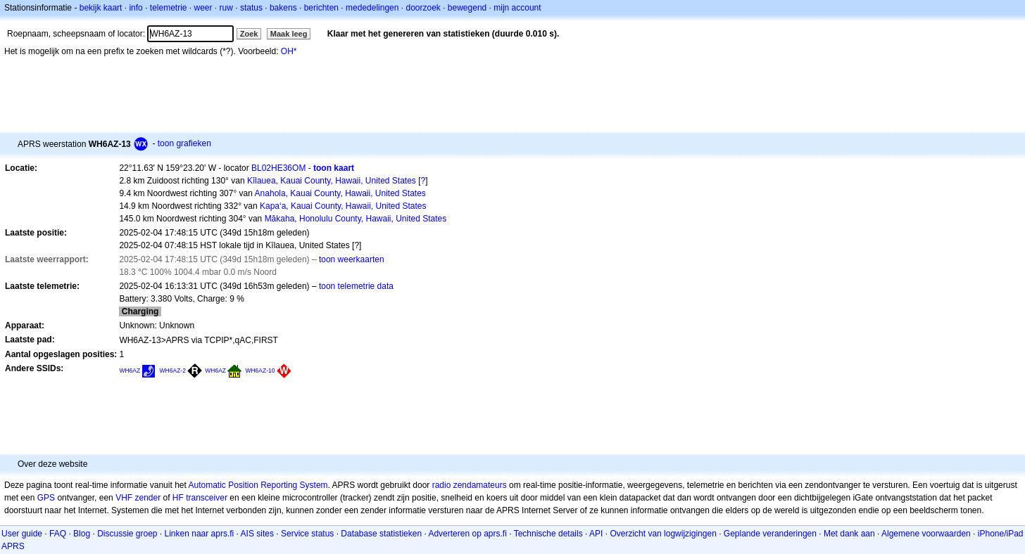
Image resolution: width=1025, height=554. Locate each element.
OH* (289, 51)
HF (178, 498)
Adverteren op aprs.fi (467, 534)
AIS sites (257, 534)
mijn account (517, 8)
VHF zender (138, 498)
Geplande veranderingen (770, 534)
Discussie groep (127, 534)
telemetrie (168, 8)
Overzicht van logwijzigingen (663, 534)
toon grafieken (184, 143)
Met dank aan (849, 534)
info (135, 8)
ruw (226, 8)
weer (203, 8)
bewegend (467, 8)
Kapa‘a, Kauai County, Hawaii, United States (343, 206)
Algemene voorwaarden (926, 534)
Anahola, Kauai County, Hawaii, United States (340, 193)
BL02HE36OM (278, 168)
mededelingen (372, 8)
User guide (21, 534)
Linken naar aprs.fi (199, 534)
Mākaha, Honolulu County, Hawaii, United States (356, 219)
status (251, 8)
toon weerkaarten (351, 259)
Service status (307, 534)
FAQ (57, 534)
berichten (321, 8)
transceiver (206, 498)
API (596, 534)
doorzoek (422, 8)
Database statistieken (381, 534)
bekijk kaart (101, 8)
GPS (46, 498)
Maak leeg (289, 34)
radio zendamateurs (469, 485)
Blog (81, 534)
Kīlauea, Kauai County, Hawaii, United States (331, 181)
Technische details (548, 534)
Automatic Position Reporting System (257, 485)
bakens (283, 8)
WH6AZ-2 (173, 370)
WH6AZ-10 (260, 370)
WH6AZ (129, 370)
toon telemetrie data (356, 286)
